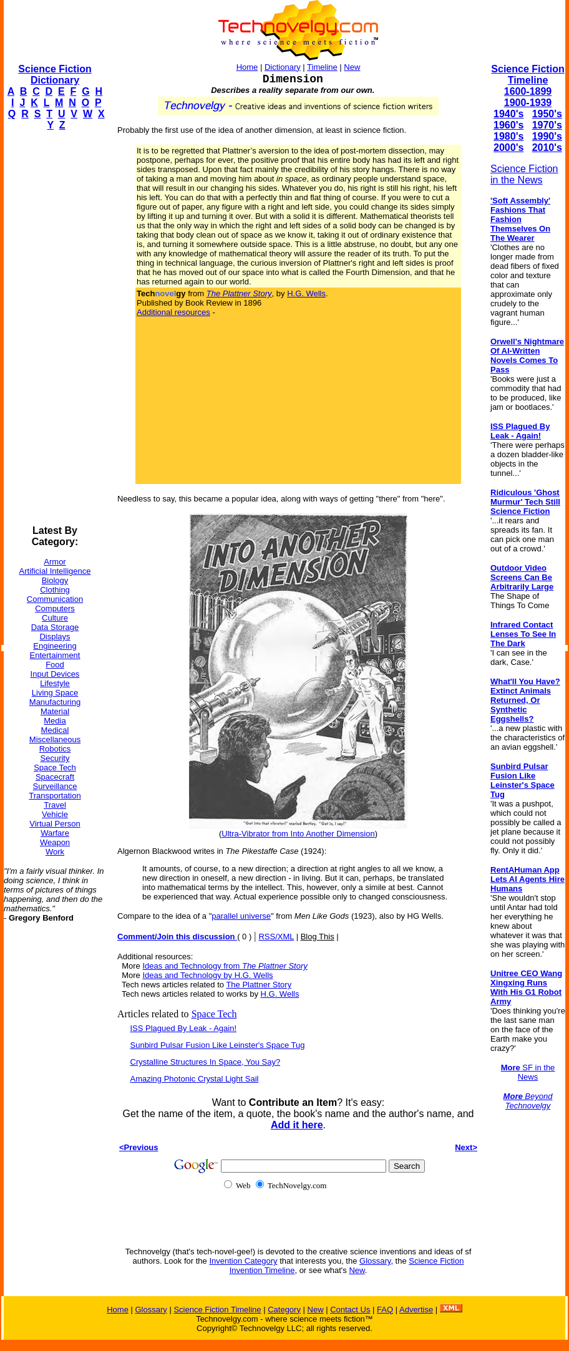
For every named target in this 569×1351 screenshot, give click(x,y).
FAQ (385, 1309)
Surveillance (55, 786)
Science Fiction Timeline (527, 74)
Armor (55, 561)
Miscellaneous (54, 739)
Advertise (416, 1309)
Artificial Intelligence (55, 571)
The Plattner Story (258, 984)
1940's (508, 114)
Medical (55, 730)
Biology (55, 580)
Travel (55, 805)
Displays (54, 636)
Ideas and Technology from (224, 966)
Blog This (317, 936)
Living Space (55, 692)
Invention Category (243, 1261)
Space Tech (55, 767)
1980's (508, 136)
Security (55, 758)
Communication (55, 599)
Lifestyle (55, 683)
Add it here (297, 1125)
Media (55, 720)
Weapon (55, 842)
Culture (55, 617)
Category (284, 1309)
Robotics (55, 748)
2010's (547, 147)
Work (55, 851)
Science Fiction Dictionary (54, 74)
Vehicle (55, 814)
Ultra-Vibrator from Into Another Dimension (297, 833)
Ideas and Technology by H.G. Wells (207, 975)
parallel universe (241, 916)
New (352, 67)
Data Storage (55, 627)
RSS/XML (276, 936)
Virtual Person (54, 823)
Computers (55, 608)
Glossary (375, 1261)
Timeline (322, 67)
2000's (508, 147)
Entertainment (55, 655)
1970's (547, 125)
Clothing (55, 589)
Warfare (55, 833)
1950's (547, 114)
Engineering (54, 646)
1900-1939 (528, 102)
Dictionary (283, 67)
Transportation (54, 795)
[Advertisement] (54, 328)
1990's (547, 136)
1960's (508, 125)
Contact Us (350, 1309)
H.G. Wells (306, 293)
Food (55, 664)
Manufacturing (54, 702)
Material (55, 711)
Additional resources (173, 312)
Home (247, 67)
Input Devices (55, 674)
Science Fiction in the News (524, 174)
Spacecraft (55, 777)
